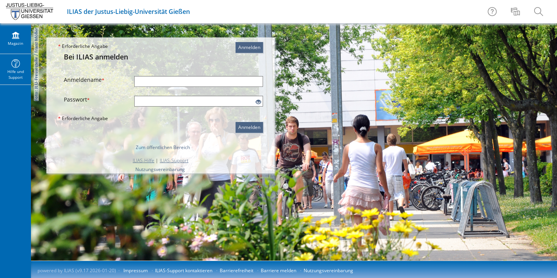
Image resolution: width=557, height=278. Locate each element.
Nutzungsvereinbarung (160, 169)
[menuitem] (516, 11)
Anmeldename (84, 79)
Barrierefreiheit (236, 270)
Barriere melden (278, 270)
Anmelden (249, 47)
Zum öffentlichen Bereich (163, 147)
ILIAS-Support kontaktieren (183, 270)
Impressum (135, 270)
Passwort (77, 99)
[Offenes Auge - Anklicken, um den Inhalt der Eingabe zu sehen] (258, 102)
